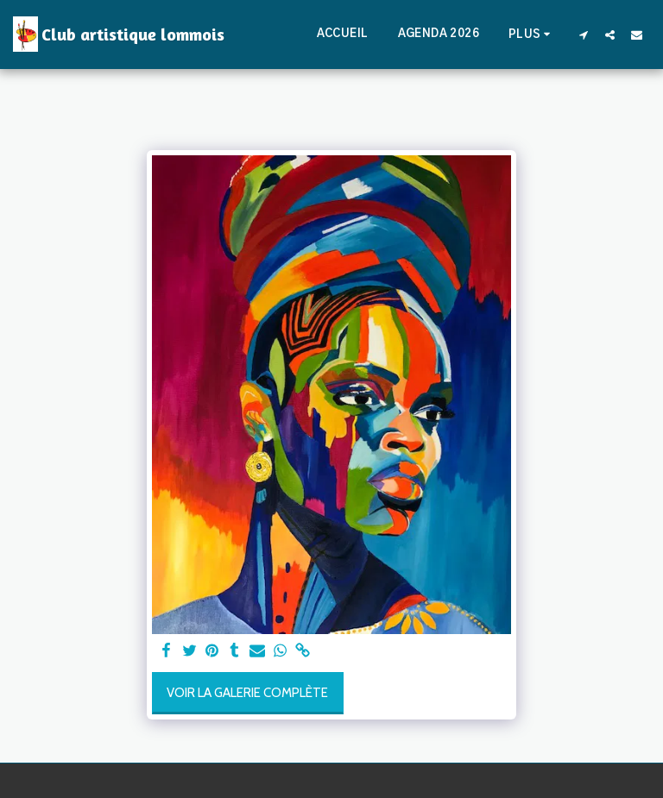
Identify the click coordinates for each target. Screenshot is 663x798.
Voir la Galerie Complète (247, 693)
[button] (583, 34)
